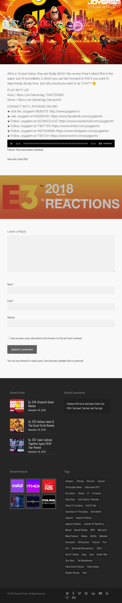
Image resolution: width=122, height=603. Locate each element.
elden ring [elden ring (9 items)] (70, 499)
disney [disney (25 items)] (81, 493)
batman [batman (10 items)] (80, 481)
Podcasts (52, 41)
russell (14, 41)
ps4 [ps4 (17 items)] (104, 542)
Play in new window (24, 149)
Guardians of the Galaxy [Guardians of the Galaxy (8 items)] (76, 511)
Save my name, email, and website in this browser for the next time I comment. (46, 338)
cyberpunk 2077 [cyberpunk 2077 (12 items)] (92, 487)
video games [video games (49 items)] (93, 566)
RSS (26, 159)
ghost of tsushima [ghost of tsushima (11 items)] (74, 505)
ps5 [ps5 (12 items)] (67, 548)
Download (38, 149)
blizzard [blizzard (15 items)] (90, 481)
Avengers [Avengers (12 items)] (69, 481)
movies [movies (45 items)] (84, 536)
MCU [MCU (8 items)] (93, 530)
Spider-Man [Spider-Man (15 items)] (102, 554)
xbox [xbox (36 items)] (84, 572)
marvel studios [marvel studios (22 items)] (81, 530)
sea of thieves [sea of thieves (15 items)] (72, 554)
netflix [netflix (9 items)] (93, 536)
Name (10, 284)
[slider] (55, 143)
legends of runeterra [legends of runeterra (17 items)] (94, 523)
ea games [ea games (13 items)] (96, 493)
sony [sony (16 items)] (91, 554)
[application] (61, 143)
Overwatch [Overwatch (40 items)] (70, 542)
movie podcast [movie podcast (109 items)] (71, 536)
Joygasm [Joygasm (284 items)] (69, 517)
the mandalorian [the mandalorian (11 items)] (84, 560)
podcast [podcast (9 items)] (96, 542)
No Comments (20, 51)
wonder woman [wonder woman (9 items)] (72, 572)
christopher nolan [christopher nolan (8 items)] (73, 487)
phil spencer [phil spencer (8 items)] (83, 542)
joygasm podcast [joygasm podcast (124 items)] (84, 517)
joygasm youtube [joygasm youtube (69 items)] (73, 523)
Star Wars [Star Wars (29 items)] (69, 560)
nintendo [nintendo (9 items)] (103, 536)
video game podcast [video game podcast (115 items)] (74, 566)
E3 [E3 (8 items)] (88, 493)
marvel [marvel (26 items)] (68, 530)
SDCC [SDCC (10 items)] (99, 548)
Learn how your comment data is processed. (64, 360)
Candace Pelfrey (74, 403)
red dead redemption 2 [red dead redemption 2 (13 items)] (83, 548)
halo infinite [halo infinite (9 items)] (96, 511)
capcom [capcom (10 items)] (101, 481)
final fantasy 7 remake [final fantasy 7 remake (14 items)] (88, 499)
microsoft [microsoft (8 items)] (102, 530)
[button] (115, 4)
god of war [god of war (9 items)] (91, 505)
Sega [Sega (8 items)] (84, 554)
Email (20, 159)
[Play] (11, 143)
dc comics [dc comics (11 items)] (70, 493)
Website (11, 317)
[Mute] (100, 143)
